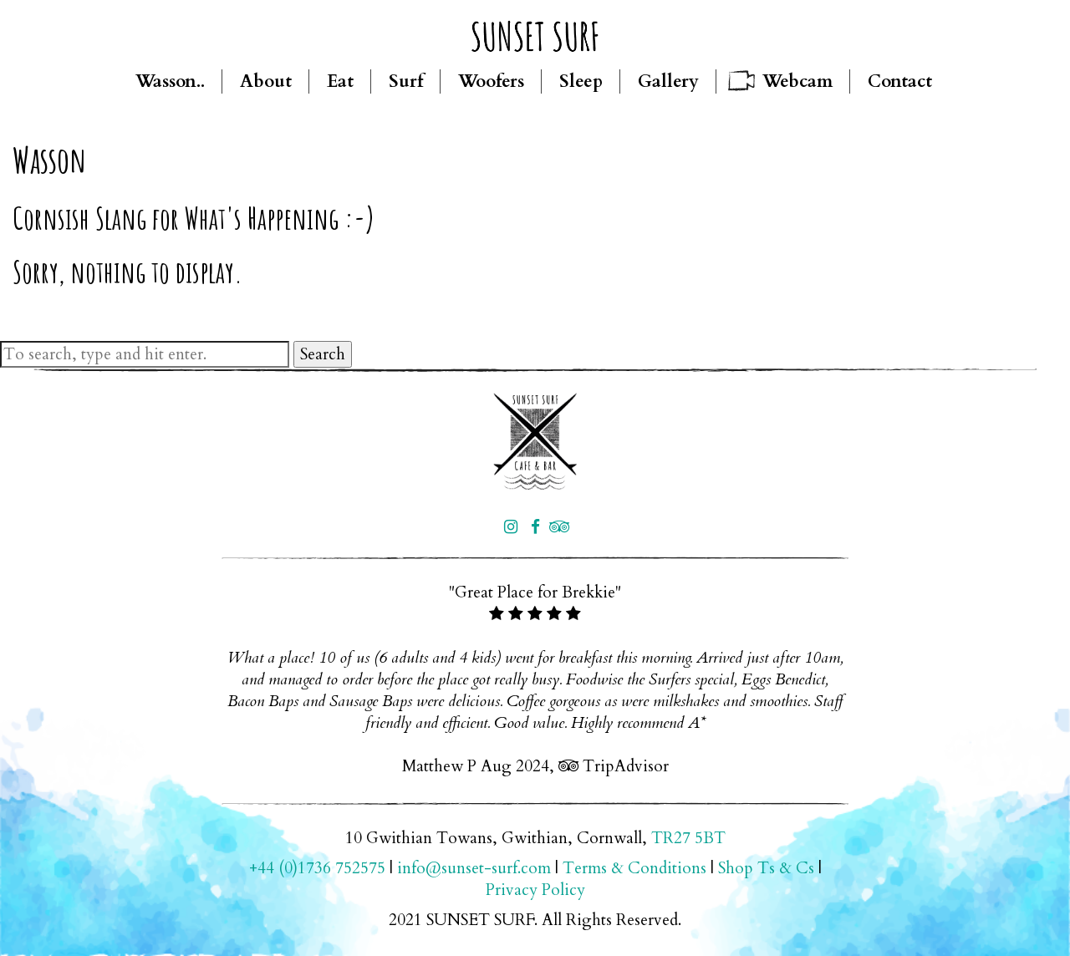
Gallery (668, 81)
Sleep (581, 81)
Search (322, 354)
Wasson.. (170, 81)
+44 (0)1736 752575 (317, 868)
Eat (340, 81)
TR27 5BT (688, 838)
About (266, 81)
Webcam (797, 81)
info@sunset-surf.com (474, 868)
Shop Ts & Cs (766, 868)
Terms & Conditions (634, 868)
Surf (406, 81)
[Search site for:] (144, 354)
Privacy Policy (535, 890)
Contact (900, 81)
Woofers (491, 81)
